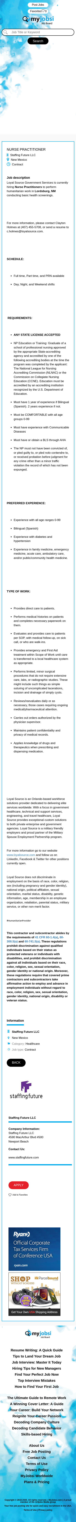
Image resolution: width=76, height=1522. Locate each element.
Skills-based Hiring (36, 1434)
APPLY (19, 1185)
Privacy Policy (36, 1470)
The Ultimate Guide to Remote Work (36, 1398)
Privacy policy (45, 1510)
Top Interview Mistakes (36, 1380)
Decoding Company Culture (36, 1422)
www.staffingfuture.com (23, 1157)
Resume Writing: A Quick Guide (37, 1350)
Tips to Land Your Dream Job (37, 1356)
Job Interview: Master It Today (36, 1362)
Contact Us (37, 1458)
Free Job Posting (37, 1452)
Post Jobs (38, 4)
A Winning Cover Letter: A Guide (37, 1404)
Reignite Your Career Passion (36, 1416)
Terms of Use (36, 1464)
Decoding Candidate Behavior (36, 1428)
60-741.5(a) (32, 941)
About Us (36, 1445)
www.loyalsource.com (21, 855)
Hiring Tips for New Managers (36, 1368)
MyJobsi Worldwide (37, 1476)
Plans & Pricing (37, 1482)
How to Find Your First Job (37, 1387)
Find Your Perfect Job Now (37, 1374)
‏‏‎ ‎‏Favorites (38, 11)
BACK (16, 1062)
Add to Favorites (20, 1195)
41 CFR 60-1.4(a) (46, 937)
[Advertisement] (38, 88)
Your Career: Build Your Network (37, 1410)
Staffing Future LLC (22, 1117)
